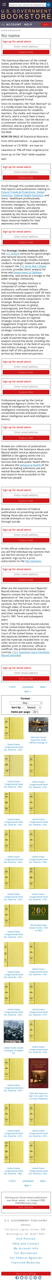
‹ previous (28, 686)
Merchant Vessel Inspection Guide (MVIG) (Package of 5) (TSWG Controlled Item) (38, 740)
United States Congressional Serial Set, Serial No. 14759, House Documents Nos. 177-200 (38, 1012)
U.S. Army (11, 253)
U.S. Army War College (33, 266)
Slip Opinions (33, 561)
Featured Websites (26, 1262)
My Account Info (26, 1248)
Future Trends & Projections (18, 192)
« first (12, 686)
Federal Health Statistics (28, 195)
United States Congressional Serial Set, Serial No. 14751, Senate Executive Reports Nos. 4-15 (13, 975)
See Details (26, 1207)
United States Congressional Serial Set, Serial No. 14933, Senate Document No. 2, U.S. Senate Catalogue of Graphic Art (13, 784)
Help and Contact (26, 1243)
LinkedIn (40, 1277)
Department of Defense (27, 272)
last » (27, 691)
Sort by (16, 707)
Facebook (17, 1277)
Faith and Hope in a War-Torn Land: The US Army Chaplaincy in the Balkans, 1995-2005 (38, 1096)
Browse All (15, 30)
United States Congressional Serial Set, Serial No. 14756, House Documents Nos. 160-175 (38, 784)
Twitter (21, 1277)
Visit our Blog (26, 1273)
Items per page (21, 711)
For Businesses (26, 1253)
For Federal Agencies (26, 1257)
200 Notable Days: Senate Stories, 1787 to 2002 (38, 928)
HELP (28, 24)
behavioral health (30, 465)
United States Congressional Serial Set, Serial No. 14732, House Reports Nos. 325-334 (13, 1088)
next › (43, 686)
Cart (46, 24)
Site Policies (25, 1238)
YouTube (30, 1277)
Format (26, 698)
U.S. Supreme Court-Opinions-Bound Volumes (25, 654)
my (11, 24)
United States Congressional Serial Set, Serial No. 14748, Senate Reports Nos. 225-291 (38, 1049)
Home (4, 30)
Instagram (26, 1277)
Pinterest (35, 1277)
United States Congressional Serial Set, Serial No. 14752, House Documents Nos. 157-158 (13, 934)
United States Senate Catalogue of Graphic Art (13, 1050)
